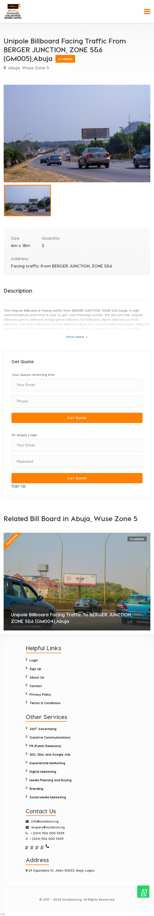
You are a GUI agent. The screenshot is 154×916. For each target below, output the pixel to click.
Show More (77, 337)
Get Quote (77, 417)
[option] (77, 133)
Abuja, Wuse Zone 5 (28, 67)
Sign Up (18, 486)
